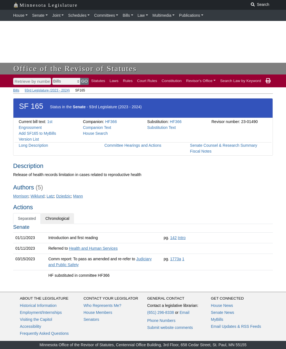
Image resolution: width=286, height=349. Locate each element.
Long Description (33, 145)
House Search (95, 133)
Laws (113, 81)
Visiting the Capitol (36, 319)
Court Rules (147, 81)
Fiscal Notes (200, 151)
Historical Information (38, 305)
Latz (50, 196)
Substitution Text (161, 127)
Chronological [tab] (58, 218)
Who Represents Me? (102, 305)
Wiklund (37, 196)
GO (84, 81)
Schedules (77, 15)
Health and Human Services (93, 248)
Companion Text (97, 127)
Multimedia (161, 15)
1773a (175, 259)
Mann (78, 196)
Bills (126, 15)
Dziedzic (63, 196)
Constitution (172, 81)
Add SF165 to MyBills (37, 133)
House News (222, 305)
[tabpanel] (143, 252)
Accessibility (30, 326)
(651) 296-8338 (160, 312)
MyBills (217, 319)
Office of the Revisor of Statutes (75, 68)
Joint (56, 15)
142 (173, 237)
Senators (91, 319)
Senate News (222, 312)
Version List (29, 139)
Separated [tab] (27, 218)
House (18, 15)
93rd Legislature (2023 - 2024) (47, 90)
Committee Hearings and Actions (132, 145)
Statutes (98, 81)
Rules (128, 81)
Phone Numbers (161, 320)
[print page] (268, 81)
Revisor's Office (199, 81)
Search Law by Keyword (240, 81)
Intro (182, 237)
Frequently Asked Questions (44, 333)
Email (184, 312)
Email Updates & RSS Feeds (236, 326)
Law (141, 15)
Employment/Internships (41, 312)
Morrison (20, 196)
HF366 (111, 121)
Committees (104, 15)
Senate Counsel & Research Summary (223, 145)
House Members (98, 312)
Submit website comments (170, 327)
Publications (189, 15)
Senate (38, 15)
